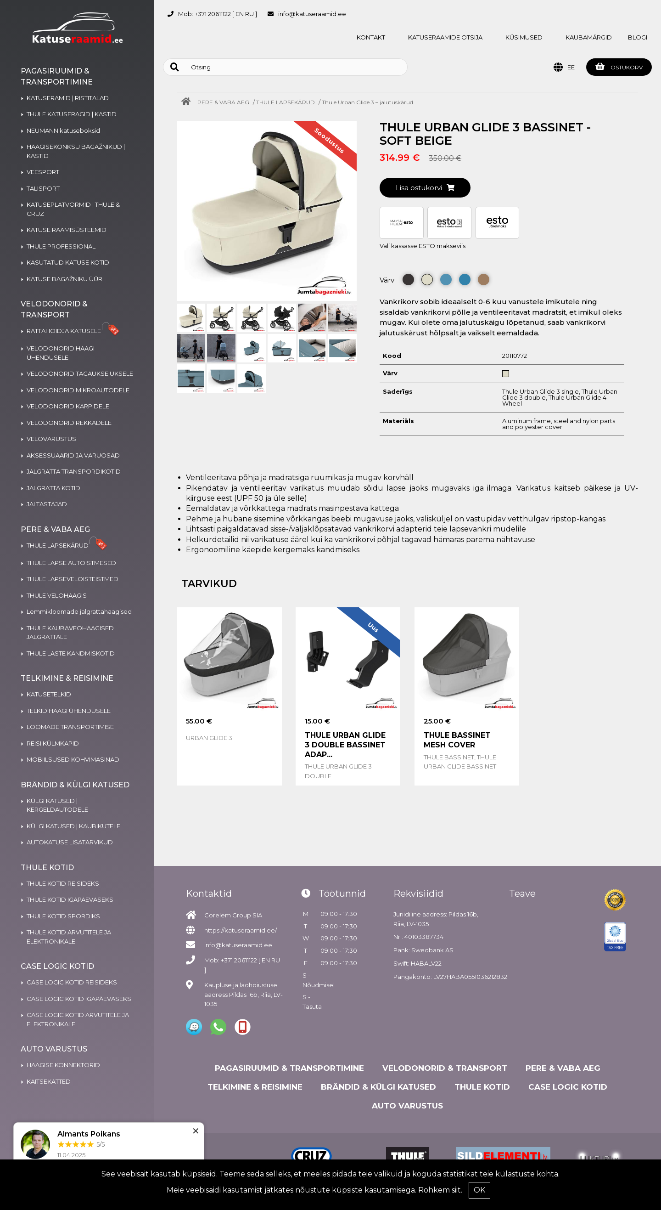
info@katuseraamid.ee (312, 13)
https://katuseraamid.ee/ (240, 930)
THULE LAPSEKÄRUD (285, 102)
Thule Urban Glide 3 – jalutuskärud (367, 102)
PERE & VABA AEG (223, 102)
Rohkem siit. (440, 1190)
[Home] (188, 102)
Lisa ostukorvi (425, 187)
